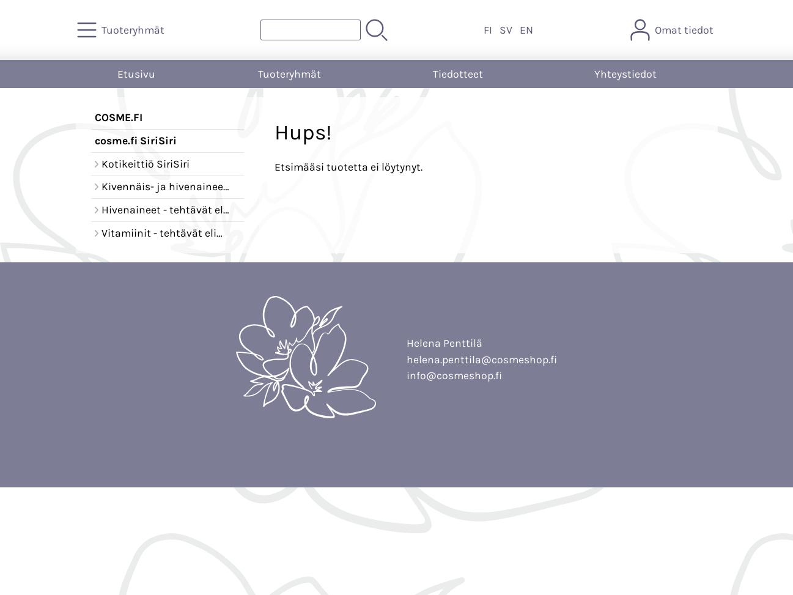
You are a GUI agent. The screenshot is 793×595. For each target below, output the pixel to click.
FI (488, 30)
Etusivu (136, 74)
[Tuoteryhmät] (122, 30)
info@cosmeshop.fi (454, 375)
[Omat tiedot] (673, 30)
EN (526, 30)
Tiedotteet (458, 74)
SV (506, 30)
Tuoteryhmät (289, 74)
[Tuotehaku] (310, 30)
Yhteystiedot (625, 74)
